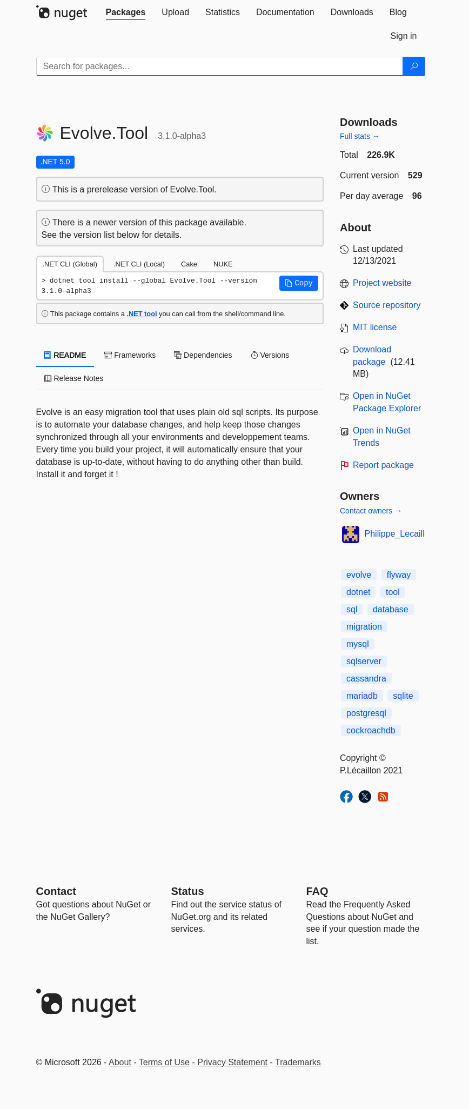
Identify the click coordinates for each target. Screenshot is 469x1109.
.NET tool (141, 314)
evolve (358, 574)
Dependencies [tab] (203, 355)
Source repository (386, 305)
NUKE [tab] (223, 264)
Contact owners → (371, 510)
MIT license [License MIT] (375, 327)
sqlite (403, 695)
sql (351, 609)
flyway (399, 574)
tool (393, 592)
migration (364, 626)
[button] (298, 283)
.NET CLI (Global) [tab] (70, 264)
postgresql (366, 713)
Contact (56, 891)
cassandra (366, 678)
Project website (382, 283)
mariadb (362, 695)
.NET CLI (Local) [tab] (139, 264)
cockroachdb (371, 730)
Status (187, 891)
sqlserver (363, 661)
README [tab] (65, 355)
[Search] (414, 66)
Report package (383, 465)
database (390, 609)
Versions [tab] (270, 355)
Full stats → (360, 136)
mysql (357, 644)
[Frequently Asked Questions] (317, 891)
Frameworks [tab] (130, 355)
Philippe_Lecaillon (399, 533)
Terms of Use (164, 1062)
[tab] (126, 12)
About (120, 1062)
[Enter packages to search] (219, 66)
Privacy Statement (232, 1062)
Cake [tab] (189, 264)
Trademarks (298, 1062)
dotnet (358, 592)
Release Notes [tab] (74, 378)
